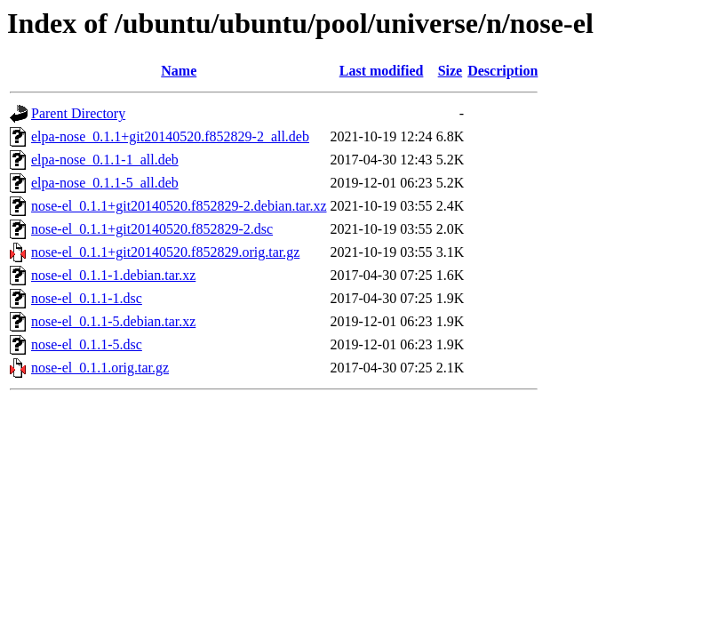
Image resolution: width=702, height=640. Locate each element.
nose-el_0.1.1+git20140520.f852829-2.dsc (152, 228)
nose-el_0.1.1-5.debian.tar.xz (113, 321)
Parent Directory (78, 113)
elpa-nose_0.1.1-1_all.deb (105, 159)
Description (502, 70)
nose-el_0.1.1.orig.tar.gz (100, 367)
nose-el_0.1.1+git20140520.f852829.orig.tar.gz (165, 252)
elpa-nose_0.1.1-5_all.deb (105, 182)
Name (178, 70)
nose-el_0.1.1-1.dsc (86, 298)
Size (450, 70)
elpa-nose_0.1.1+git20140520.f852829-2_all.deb (170, 136)
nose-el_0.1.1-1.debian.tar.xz (113, 275)
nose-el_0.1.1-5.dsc (86, 344)
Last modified (381, 70)
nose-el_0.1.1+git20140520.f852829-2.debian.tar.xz (179, 205)
